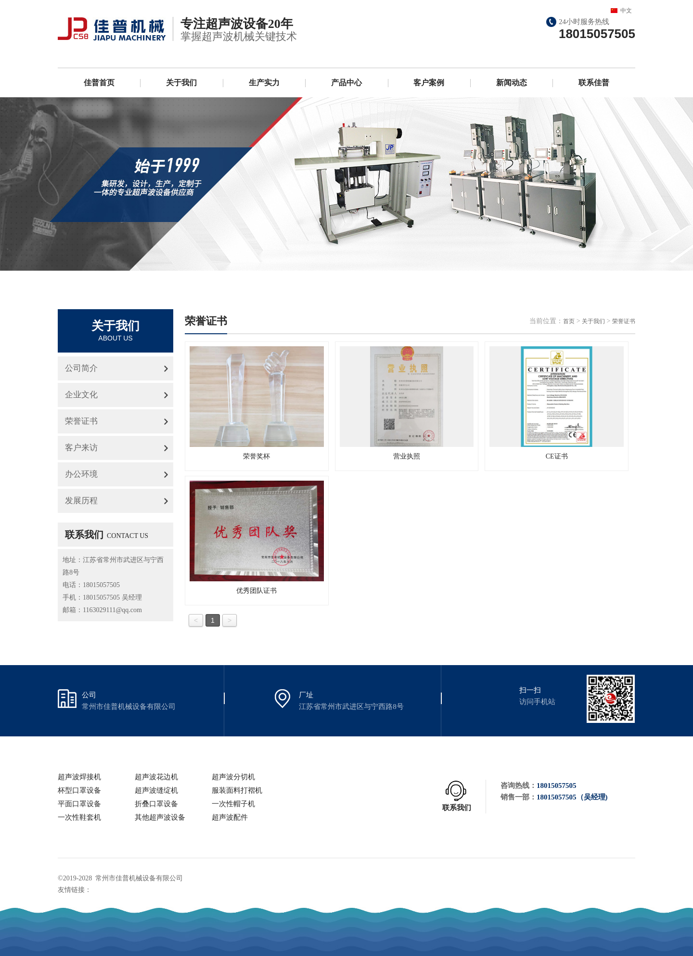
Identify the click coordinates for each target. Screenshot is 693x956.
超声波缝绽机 (156, 790)
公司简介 (81, 368)
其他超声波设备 (160, 817)
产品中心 (346, 83)
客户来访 (81, 447)
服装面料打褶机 (237, 790)
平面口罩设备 (79, 804)
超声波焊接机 (79, 777)
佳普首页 (99, 83)
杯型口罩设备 (79, 790)
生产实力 (264, 83)
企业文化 (81, 394)
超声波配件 (230, 817)
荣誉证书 (81, 421)
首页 (569, 321)
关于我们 (181, 83)
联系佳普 (593, 83)
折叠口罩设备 (156, 804)
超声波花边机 (156, 777)
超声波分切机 (233, 777)
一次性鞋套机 (79, 817)
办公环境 (81, 474)
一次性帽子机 (233, 804)
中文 (626, 10)
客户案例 (428, 83)
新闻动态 (511, 83)
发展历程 (81, 500)
